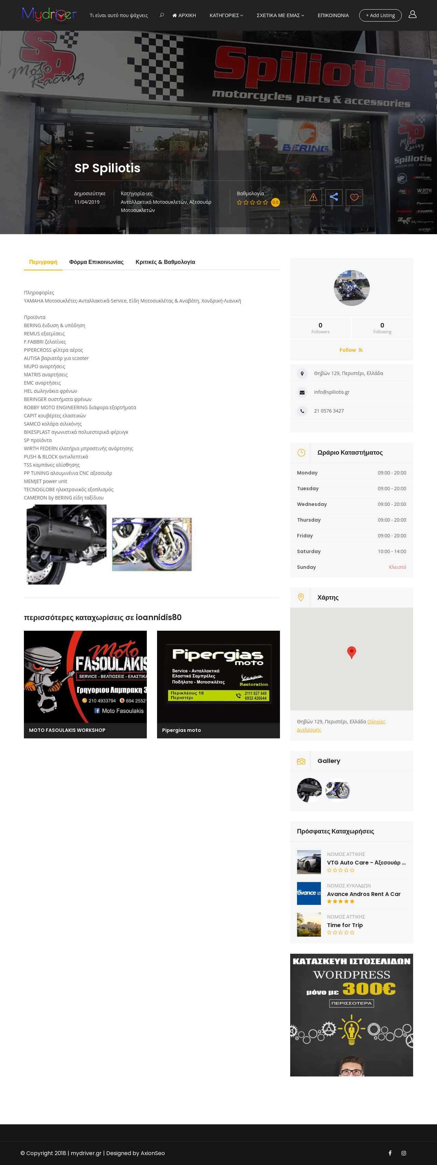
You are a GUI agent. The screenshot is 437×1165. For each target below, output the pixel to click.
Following (382, 328)
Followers (320, 328)
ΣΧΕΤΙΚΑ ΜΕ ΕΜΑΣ (278, 15)
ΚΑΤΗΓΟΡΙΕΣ (224, 15)
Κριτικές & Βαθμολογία (166, 262)
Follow (351, 350)
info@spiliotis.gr (332, 392)
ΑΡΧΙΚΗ (184, 15)
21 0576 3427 (329, 410)
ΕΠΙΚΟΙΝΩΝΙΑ (333, 15)
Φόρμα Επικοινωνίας (97, 262)
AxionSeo (153, 1153)
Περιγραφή (43, 262)
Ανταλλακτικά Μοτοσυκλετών (154, 202)
